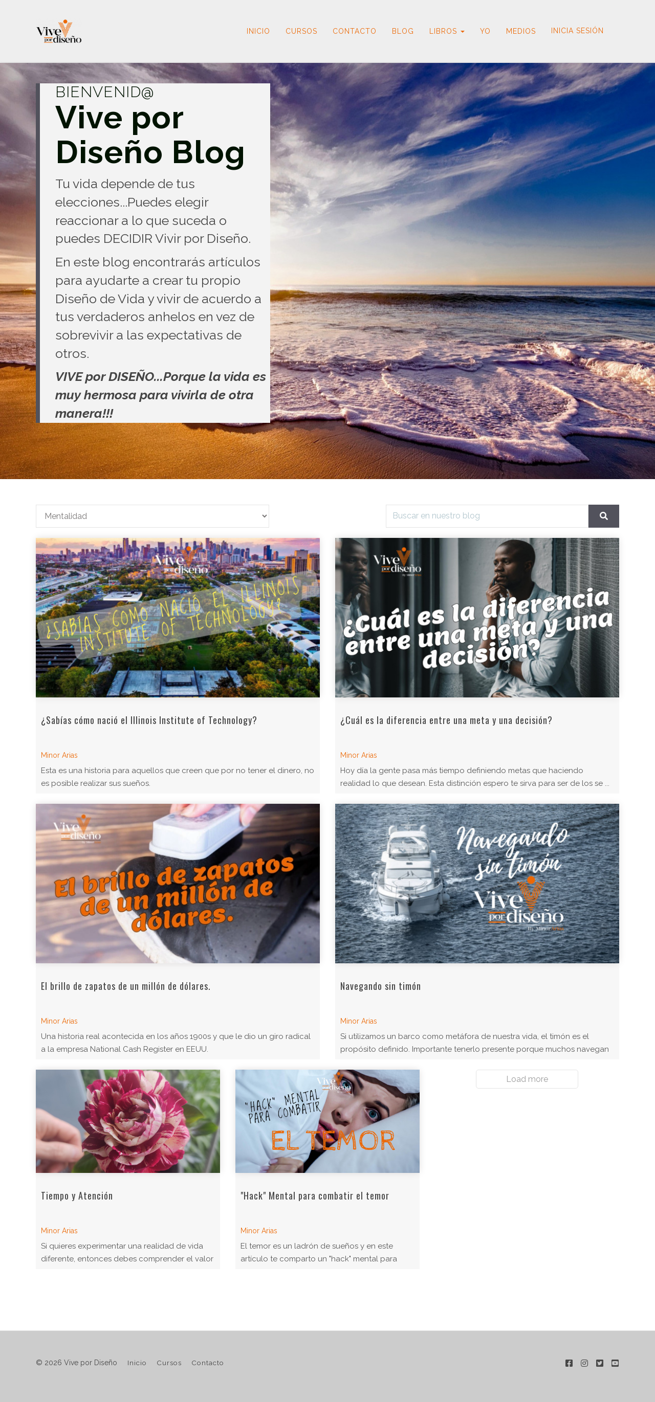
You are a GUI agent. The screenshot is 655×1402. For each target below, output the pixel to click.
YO (485, 31)
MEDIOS (521, 31)
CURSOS (301, 31)
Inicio (137, 1363)
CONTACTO (355, 31)
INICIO (258, 31)
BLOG (403, 31)
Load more (527, 1079)
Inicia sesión (577, 31)
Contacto (207, 1363)
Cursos (169, 1363)
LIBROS (447, 31)
